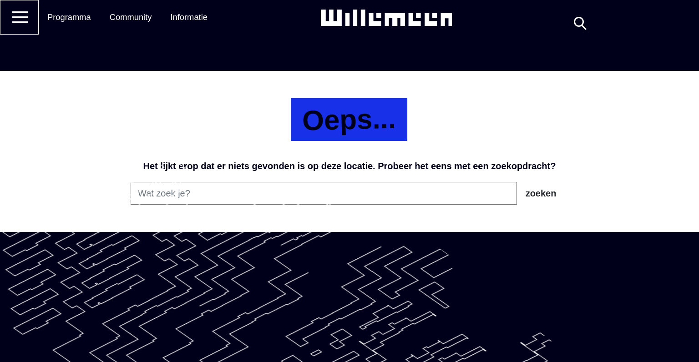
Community (131, 17)
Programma (69, 17)
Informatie (189, 17)
